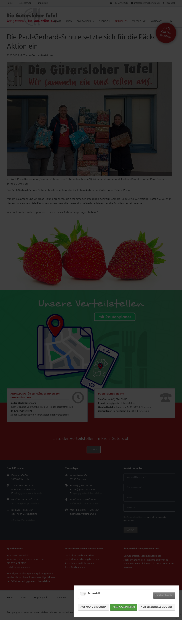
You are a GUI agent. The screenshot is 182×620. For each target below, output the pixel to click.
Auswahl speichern (93, 607)
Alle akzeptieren (124, 607)
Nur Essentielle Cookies (157, 607)
